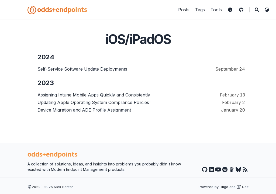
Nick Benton (64, 187)
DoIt (243, 187)
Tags (200, 9)
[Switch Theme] (267, 9)
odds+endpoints (57, 9)
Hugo (224, 187)
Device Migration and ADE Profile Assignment (84, 110)
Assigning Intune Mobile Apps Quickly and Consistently (93, 95)
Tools (217, 9)
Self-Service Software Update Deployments (82, 69)
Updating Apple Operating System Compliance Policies (93, 102)
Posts (184, 9)
